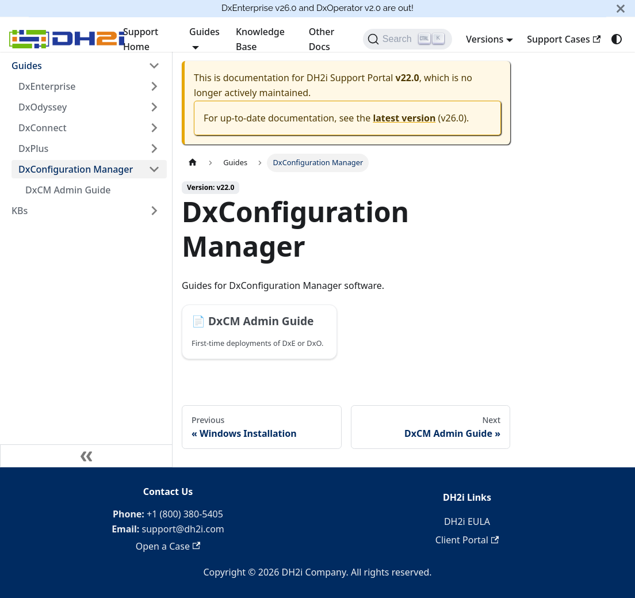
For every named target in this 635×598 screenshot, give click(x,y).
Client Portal (467, 540)
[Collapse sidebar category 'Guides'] (154, 65)
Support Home (140, 39)
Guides (27, 65)
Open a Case (168, 546)
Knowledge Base (260, 39)
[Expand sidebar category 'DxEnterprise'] (154, 86)
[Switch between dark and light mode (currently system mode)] (616, 39)
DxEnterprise (46, 86)
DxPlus (33, 148)
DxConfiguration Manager (75, 169)
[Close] (620, 8)
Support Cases (563, 39)
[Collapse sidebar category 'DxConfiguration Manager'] (154, 169)
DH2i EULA (467, 521)
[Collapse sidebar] (86, 455)
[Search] (407, 39)
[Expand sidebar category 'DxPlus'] (154, 148)
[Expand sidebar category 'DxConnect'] (154, 128)
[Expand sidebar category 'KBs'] (154, 210)
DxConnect (42, 127)
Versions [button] (484, 39)
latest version (404, 118)
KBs (20, 210)
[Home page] (193, 163)
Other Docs (322, 39)
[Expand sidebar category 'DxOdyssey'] (154, 107)
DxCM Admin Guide (68, 190)
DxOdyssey (42, 107)
